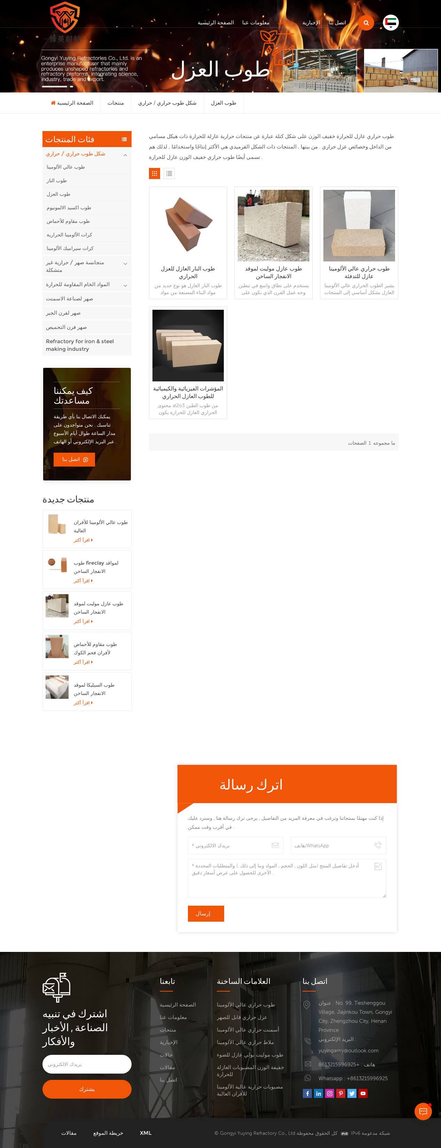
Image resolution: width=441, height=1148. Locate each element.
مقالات (167, 1067)
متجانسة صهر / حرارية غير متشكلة (75, 266)
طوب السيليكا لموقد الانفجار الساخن (94, 689)
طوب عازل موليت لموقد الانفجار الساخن (98, 607)
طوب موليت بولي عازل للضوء (250, 1055)
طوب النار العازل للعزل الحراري (188, 272)
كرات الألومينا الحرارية (69, 235)
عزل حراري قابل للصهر (242, 1017)
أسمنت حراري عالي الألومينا (248, 1030)
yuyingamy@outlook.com (348, 1050)
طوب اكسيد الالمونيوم (69, 207)
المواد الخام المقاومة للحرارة (78, 284)
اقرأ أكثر (83, 540)
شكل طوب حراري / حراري (167, 103)
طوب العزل (223, 103)
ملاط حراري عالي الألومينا (245, 1042)
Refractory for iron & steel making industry (80, 345)
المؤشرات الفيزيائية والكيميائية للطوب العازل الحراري (188, 392)
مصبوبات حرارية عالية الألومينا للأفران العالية (250, 1090)
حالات (166, 1055)
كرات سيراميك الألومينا (70, 248)
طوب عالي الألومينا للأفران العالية (101, 526)
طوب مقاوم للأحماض (68, 221)
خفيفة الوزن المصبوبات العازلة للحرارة (250, 1070)
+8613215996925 (339, 1064)
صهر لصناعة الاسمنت (69, 298)
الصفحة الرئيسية (216, 22)
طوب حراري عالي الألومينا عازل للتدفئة (359, 272)
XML (145, 1133)
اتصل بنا (337, 22)
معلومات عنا (255, 22)
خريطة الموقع (108, 1133)
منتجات (286, 22)
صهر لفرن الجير (63, 312)
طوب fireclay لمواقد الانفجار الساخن (96, 567)
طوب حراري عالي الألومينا (246, 1005)
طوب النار (57, 180)
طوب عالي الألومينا (66, 167)
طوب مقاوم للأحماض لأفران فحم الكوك (95, 648)
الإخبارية (311, 22)
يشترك (87, 1089)
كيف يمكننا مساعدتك (73, 395)
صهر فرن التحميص (66, 327)
